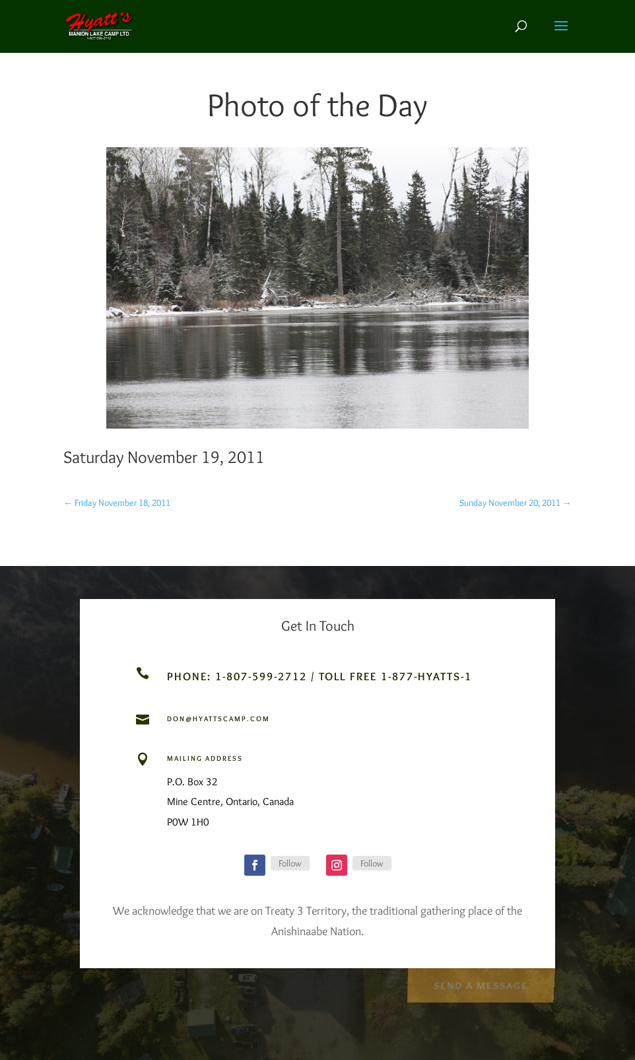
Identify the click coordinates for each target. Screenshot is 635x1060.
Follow (290, 863)
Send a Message (480, 984)
